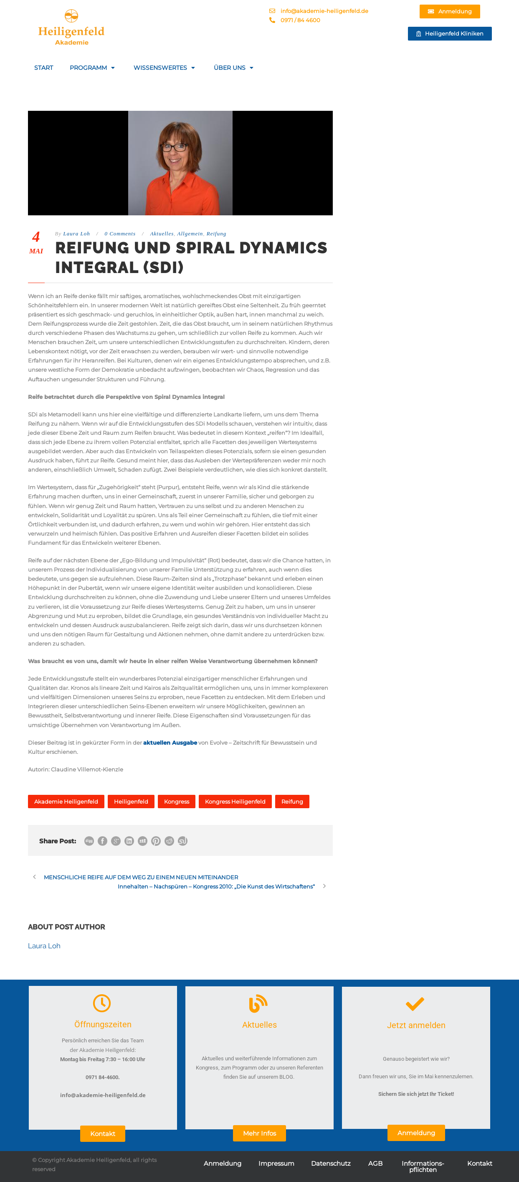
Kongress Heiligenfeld (235, 801)
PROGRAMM (93, 68)
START (43, 67)
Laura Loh (76, 233)
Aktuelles (162, 233)
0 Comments (120, 233)
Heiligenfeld (131, 801)
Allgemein (190, 233)
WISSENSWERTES (165, 68)
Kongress (176, 801)
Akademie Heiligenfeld (66, 801)
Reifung (216, 233)
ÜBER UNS (235, 68)
